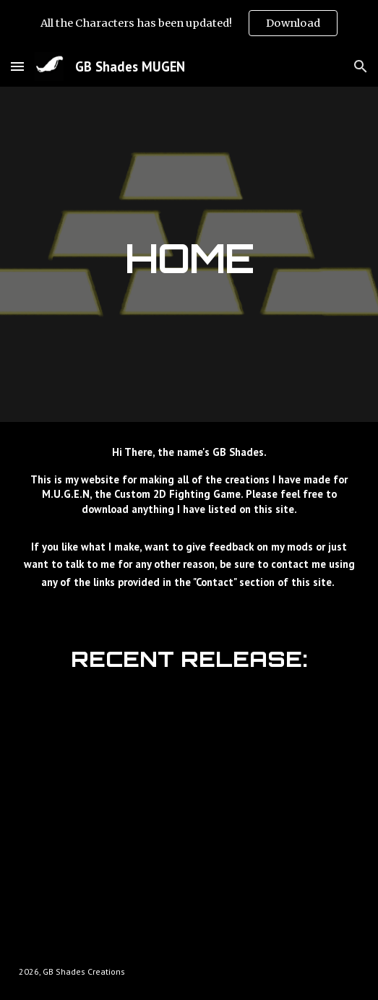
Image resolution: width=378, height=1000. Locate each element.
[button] (17, 66)
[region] (189, 23)
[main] (189, 254)
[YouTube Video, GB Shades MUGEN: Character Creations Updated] (189, 806)
